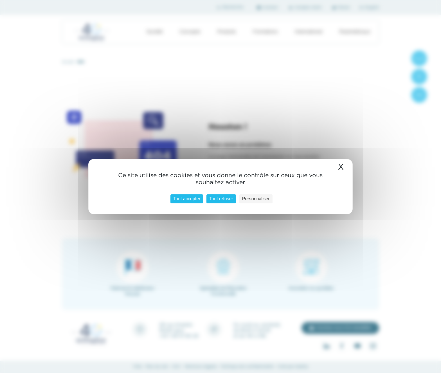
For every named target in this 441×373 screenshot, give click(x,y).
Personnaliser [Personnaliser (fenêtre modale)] (256, 198)
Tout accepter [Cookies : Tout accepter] (186, 198)
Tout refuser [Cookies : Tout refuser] (221, 198)
